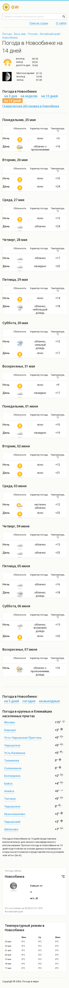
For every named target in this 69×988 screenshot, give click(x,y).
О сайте (61, 23)
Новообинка (10, 37)
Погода (7, 33)
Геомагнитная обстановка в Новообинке (30, 106)
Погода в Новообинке (14, 838)
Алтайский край (50, 33)
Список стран (38, 23)
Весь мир (20, 33)
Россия (33, 33)
